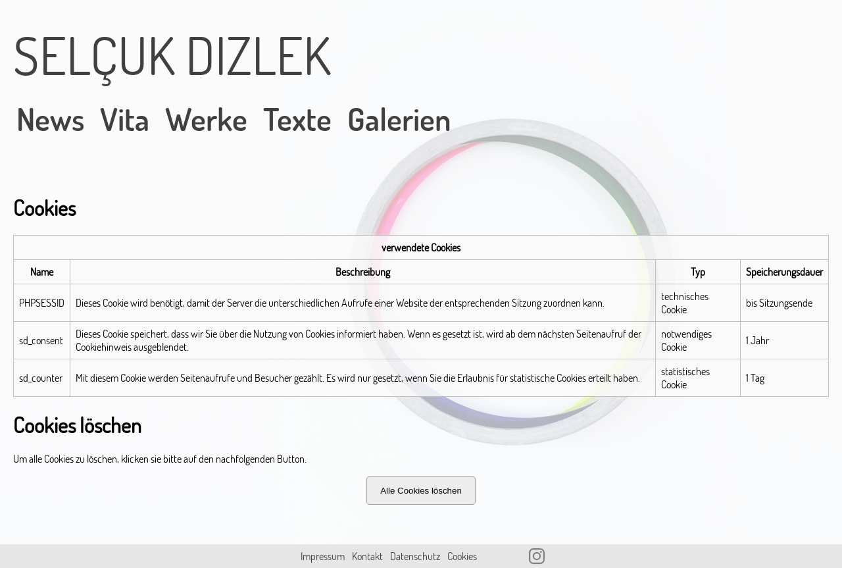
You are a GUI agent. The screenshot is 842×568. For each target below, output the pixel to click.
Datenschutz (415, 556)
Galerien (399, 119)
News (50, 119)
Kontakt (367, 556)
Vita (124, 119)
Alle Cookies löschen (421, 491)
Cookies (462, 556)
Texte (297, 119)
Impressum (323, 556)
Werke (206, 119)
